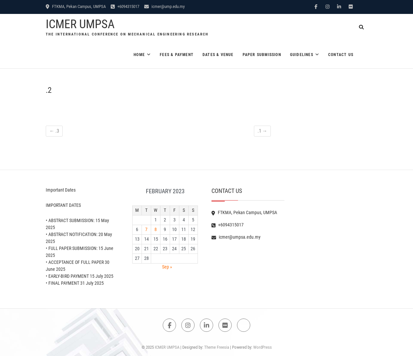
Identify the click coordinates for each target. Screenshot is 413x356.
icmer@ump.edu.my (164, 6)
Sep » (167, 266)
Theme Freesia (216, 347)
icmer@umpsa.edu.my (236, 237)
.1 (262, 131)
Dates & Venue (218, 54)
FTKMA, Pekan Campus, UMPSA (76, 6)
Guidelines (301, 54)
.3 (54, 131)
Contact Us (340, 54)
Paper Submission (262, 54)
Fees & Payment (177, 54)
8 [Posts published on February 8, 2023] (155, 229)
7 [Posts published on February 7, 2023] (146, 229)
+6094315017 (125, 6)
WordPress (262, 347)
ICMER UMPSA (80, 24)
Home (139, 54)
